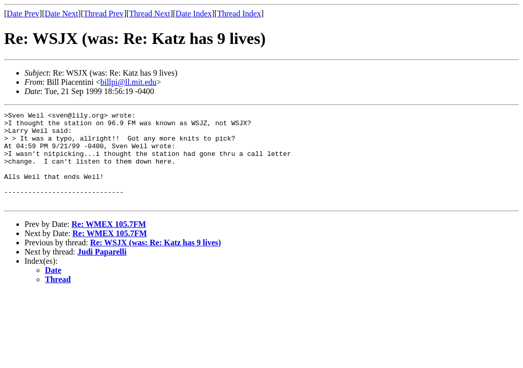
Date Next (61, 13)
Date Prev (23, 13)
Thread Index (239, 13)
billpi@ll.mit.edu (128, 82)
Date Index (194, 13)
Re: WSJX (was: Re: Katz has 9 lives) (155, 261)
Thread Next (149, 13)
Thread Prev (103, 13)
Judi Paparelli (102, 270)
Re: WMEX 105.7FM (109, 242)
